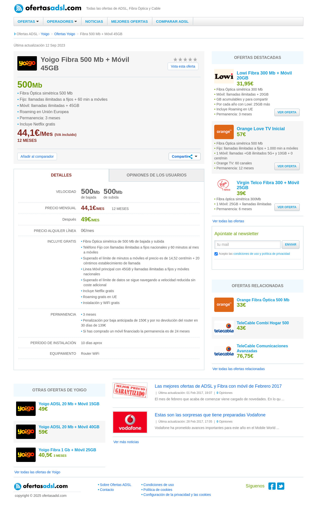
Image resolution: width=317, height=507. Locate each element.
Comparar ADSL (172, 21)
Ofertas (28, 21)
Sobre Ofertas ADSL (116, 485)
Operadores (62, 21)
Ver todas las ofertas (228, 221)
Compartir (184, 156)
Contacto (107, 490)
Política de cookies (157, 490)
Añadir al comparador (37, 156)
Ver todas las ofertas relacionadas (238, 369)
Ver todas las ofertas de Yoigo (37, 472)
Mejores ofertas (129, 21)
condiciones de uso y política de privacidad (261, 253)
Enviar (290, 244)
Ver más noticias (126, 442)
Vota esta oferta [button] (183, 66)
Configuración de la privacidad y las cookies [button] (177, 495)
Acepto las (254, 253)
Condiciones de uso (158, 485)
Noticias (94, 21)
